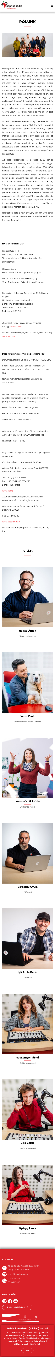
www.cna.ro (7, 491)
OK (27, 1350)
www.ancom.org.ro (11, 522)
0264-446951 (14, 1279)
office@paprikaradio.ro (18, 1274)
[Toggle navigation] (52, 5)
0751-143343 (14, 1282)
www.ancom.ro (9, 336)
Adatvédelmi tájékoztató (17, 1307)
